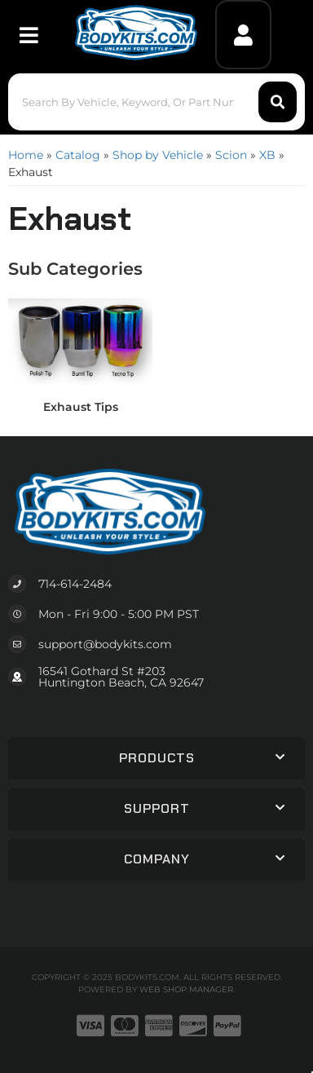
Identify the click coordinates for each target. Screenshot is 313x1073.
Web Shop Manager (186, 989)
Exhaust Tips (80, 407)
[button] (157, 101)
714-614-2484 (75, 583)
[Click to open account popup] (243, 34)
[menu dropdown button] (29, 34)
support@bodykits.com (105, 644)
